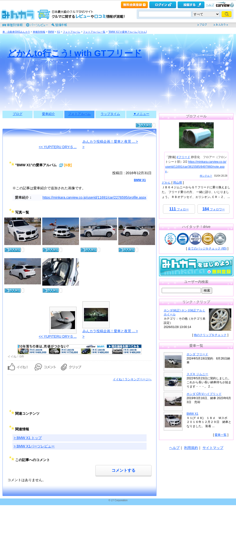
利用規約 (191, 448)
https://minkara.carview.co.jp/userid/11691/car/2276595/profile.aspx (94, 197)
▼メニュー (141, 114)
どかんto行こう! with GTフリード (74, 53)
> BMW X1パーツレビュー (34, 446)
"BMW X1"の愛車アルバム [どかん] (127, 31)
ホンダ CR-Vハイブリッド (204, 394)
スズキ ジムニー (197, 374)
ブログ (17, 114)
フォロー (179, 209)
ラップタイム (110, 114)
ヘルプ (210, 4)
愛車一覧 (221, 435)
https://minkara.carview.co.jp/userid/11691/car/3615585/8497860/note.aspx (195, 166)
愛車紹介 (48, 114)
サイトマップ (212, 448)
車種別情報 (39, 31)
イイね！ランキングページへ (132, 379)
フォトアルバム (71, 31)
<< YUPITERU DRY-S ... (58, 147)
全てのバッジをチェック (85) (207, 248)
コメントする (123, 470)
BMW (51, 31)
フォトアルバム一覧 (94, 31)
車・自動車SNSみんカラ (16, 31)
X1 (58, 31)
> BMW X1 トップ (28, 438)
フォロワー (213, 209)
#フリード (183, 157)
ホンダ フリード (197, 354)
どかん (166, 182)
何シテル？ (206, 175)
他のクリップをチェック (210, 335)
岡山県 (177, 182)
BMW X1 (140, 180)
